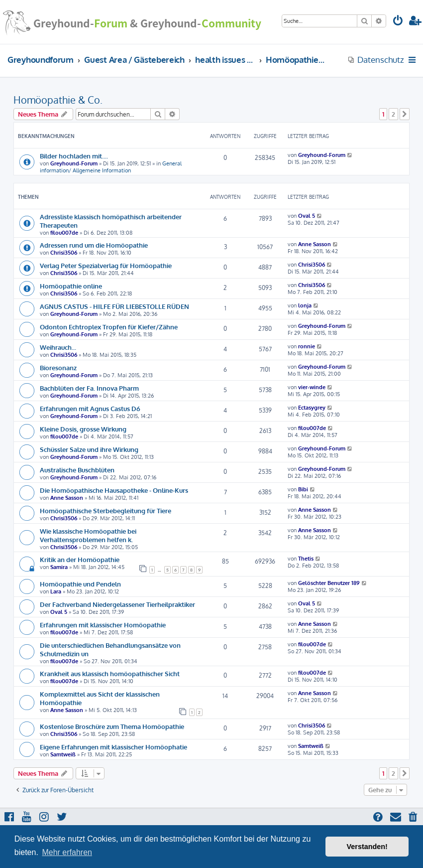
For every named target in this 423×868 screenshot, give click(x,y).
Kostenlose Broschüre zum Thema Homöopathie (112, 726)
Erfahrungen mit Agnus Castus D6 (90, 408)
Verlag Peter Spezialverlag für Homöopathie (106, 265)
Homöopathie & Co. (58, 99)
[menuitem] (398, 21)
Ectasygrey (311, 407)
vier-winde (311, 387)
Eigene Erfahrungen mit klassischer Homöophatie (113, 746)
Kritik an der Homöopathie (79, 559)
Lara (55, 591)
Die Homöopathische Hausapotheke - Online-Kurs (114, 490)
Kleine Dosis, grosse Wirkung (83, 429)
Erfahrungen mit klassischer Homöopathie (103, 624)
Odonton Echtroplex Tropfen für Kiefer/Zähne (109, 326)
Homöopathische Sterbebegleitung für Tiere (105, 510)
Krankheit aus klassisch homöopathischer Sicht (110, 673)
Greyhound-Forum (74, 163)
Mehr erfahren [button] (67, 852)
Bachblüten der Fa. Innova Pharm (89, 388)
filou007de (64, 232)
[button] (405, 114)
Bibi (303, 489)
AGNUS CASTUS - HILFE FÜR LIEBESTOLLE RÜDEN (114, 306)
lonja (305, 305)
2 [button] (393, 114)
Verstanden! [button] (367, 847)
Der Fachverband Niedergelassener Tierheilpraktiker (117, 604)
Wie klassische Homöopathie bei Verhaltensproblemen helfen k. (88, 535)
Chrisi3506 (63, 252)
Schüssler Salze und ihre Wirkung (89, 449)
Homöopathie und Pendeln (80, 583)
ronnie (306, 346)
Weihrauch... (58, 347)
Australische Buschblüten (77, 469)
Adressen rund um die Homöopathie (94, 245)
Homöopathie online (71, 286)
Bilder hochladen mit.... (74, 155)
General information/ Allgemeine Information (111, 167)
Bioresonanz (58, 367)
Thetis (306, 558)
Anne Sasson (314, 244)
